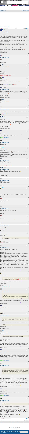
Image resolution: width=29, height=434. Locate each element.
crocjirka (3, 147)
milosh (1, 198)
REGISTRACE (25, 5)
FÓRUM (8, 5)
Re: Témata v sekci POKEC (4, 57)
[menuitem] (5, 10)
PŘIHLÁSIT (18, 5)
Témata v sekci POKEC (4, 26)
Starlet (2, 64)
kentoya (3, 288)
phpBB (12, 427)
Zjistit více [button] (4, 432)
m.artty (3, 77)
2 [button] (27, 28)
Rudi (0, 232)
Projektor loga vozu (15, 5)
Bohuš (1, 305)
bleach (3, 99)
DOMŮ (3, 5)
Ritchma (1, 130)
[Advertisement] (17, 2)
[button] (28, 28)
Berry (4, 29)
